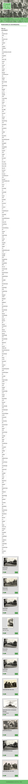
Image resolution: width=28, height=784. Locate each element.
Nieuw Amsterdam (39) (4, 315)
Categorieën (10, 21)
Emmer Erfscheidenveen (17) (6, 181)
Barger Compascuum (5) (5, 74)
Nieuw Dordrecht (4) (4, 326)
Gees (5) (4, 222)
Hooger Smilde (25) (3, 255)
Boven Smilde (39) (3, 95)
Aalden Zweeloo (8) (4, 48)
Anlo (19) (4, 59)
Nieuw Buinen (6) (3, 321)
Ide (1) (3, 266)
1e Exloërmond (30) (4, 34)
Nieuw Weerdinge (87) (4, 335)
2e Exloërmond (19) (4, 39)
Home (5, 21)
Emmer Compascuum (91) (5, 175)
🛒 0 (23, 21)
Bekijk (16, 572)
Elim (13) (4, 166)
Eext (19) (4, 164)
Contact (18, 21)
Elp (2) (3, 168)
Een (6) (3, 161)
